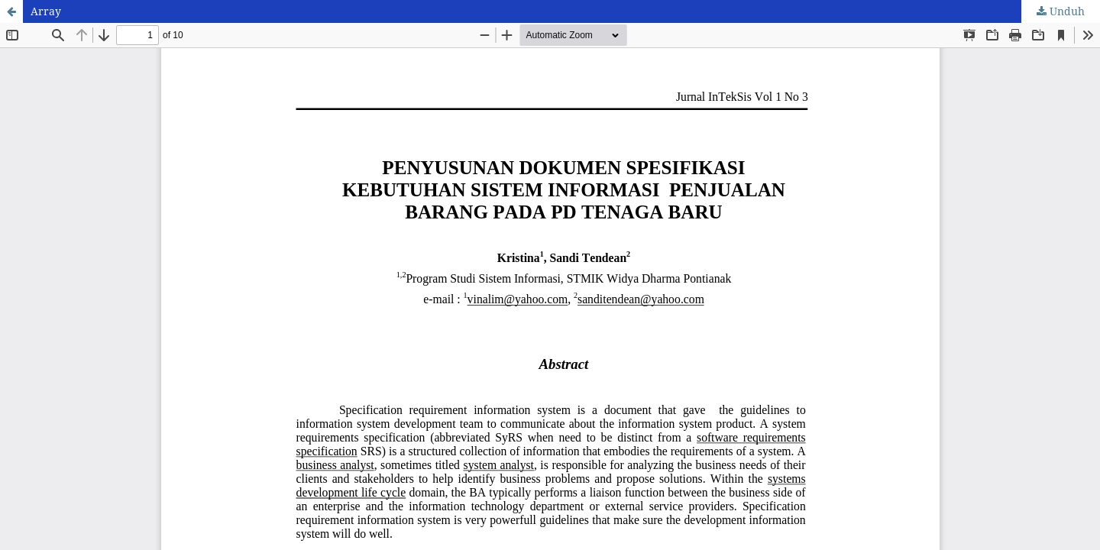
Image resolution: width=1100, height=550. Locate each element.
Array (46, 11)
